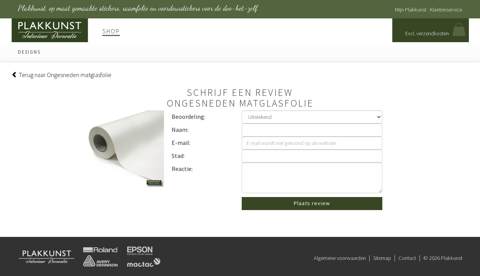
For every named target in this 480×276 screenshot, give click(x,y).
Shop (111, 31)
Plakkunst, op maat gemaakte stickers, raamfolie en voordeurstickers (137, 8)
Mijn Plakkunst (410, 9)
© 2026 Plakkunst (442, 258)
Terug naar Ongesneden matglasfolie (61, 75)
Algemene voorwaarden (340, 258)
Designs (29, 52)
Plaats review (312, 203)
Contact (407, 258)
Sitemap (382, 258)
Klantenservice (446, 9)
